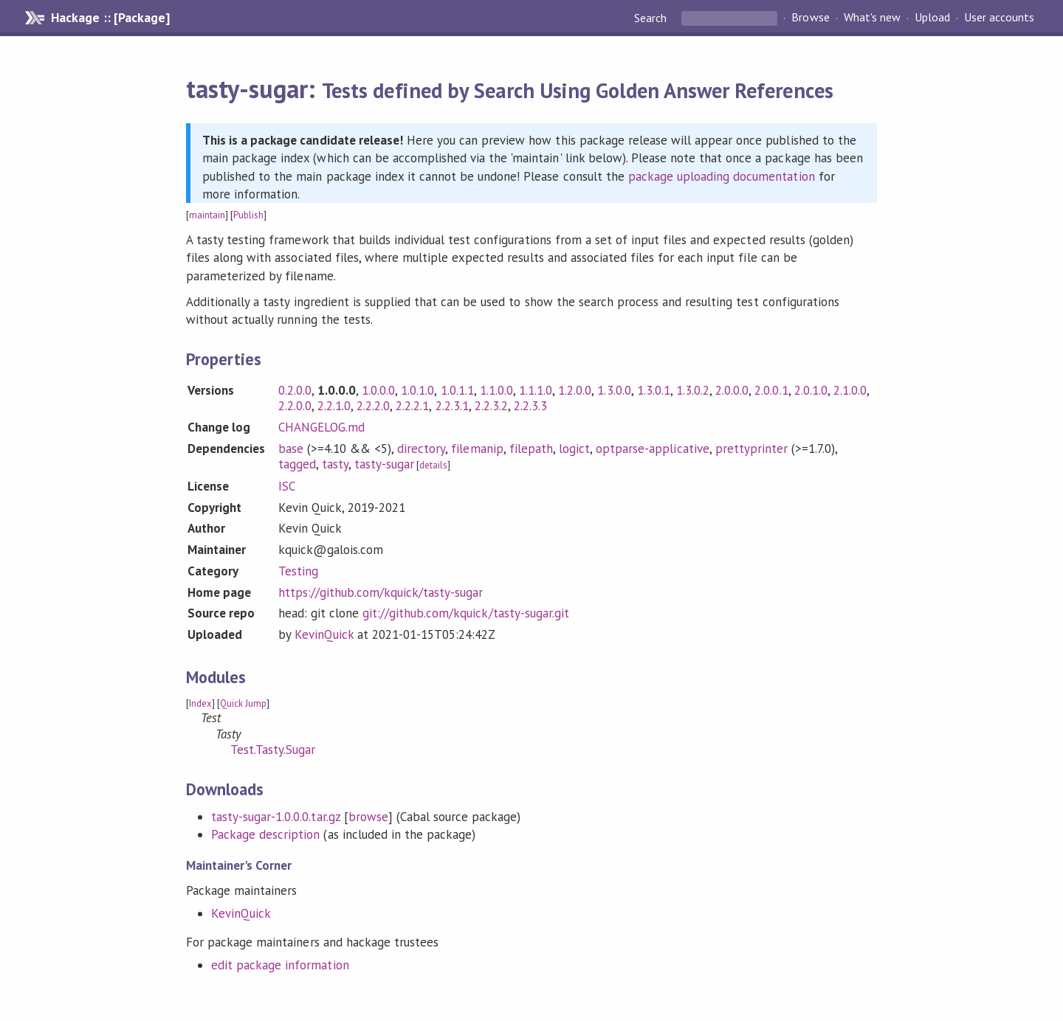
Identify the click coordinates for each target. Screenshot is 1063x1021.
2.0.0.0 (732, 390)
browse (368, 817)
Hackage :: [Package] (110, 17)
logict (574, 448)
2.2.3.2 (491, 406)
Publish (248, 215)
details (433, 465)
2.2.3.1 (452, 406)
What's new (872, 17)
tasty (335, 464)
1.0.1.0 (417, 390)
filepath (531, 448)
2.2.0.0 (295, 406)
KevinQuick (324, 634)
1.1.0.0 (496, 390)
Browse (810, 17)
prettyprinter (751, 448)
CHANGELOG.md (321, 427)
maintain (207, 215)
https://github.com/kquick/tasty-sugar (381, 592)
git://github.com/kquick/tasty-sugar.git (465, 613)
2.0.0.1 (771, 390)
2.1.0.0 (850, 390)
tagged (297, 464)
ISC (286, 486)
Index (200, 703)
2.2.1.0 (334, 406)
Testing (298, 571)
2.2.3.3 (530, 406)
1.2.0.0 (574, 390)
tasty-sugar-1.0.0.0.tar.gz (275, 817)
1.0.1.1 (457, 390)
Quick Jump (243, 703)
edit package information (280, 965)
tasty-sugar (384, 464)
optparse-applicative (652, 448)
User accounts (999, 17)
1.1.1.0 (535, 390)
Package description (265, 834)
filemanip (477, 448)
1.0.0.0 (378, 390)
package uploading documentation (721, 176)
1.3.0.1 (653, 390)
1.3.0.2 (692, 390)
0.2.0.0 (295, 390)
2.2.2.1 (412, 406)
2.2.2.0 (373, 406)
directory (421, 448)
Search (652, 17)
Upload (932, 17)
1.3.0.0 (613, 390)
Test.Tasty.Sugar (272, 749)
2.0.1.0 (811, 390)
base (290, 448)
